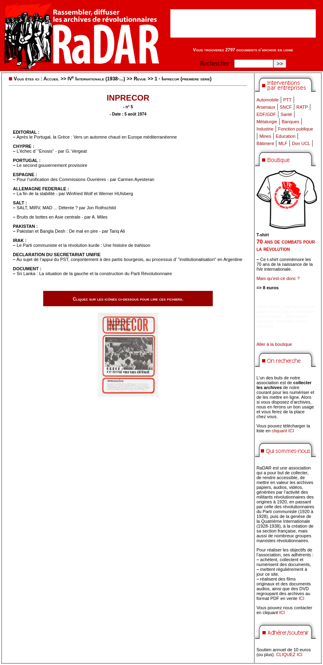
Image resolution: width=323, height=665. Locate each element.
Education (286, 136)
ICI (301, 598)
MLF (283, 143)
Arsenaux (265, 107)
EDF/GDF (266, 114)
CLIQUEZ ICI (289, 654)
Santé (286, 114)
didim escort (268, 306)
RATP (302, 107)
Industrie (264, 128)
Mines (265, 136)
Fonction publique (295, 128)
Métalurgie (266, 121)
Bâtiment (265, 143)
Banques (290, 121)
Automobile (267, 99)
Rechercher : (216, 63)
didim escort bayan (275, 311)
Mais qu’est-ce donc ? (278, 278)
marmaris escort (299, 306)
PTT (287, 99)
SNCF (286, 107)
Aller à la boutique (274, 344)
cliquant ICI (283, 430)
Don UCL (301, 143)
